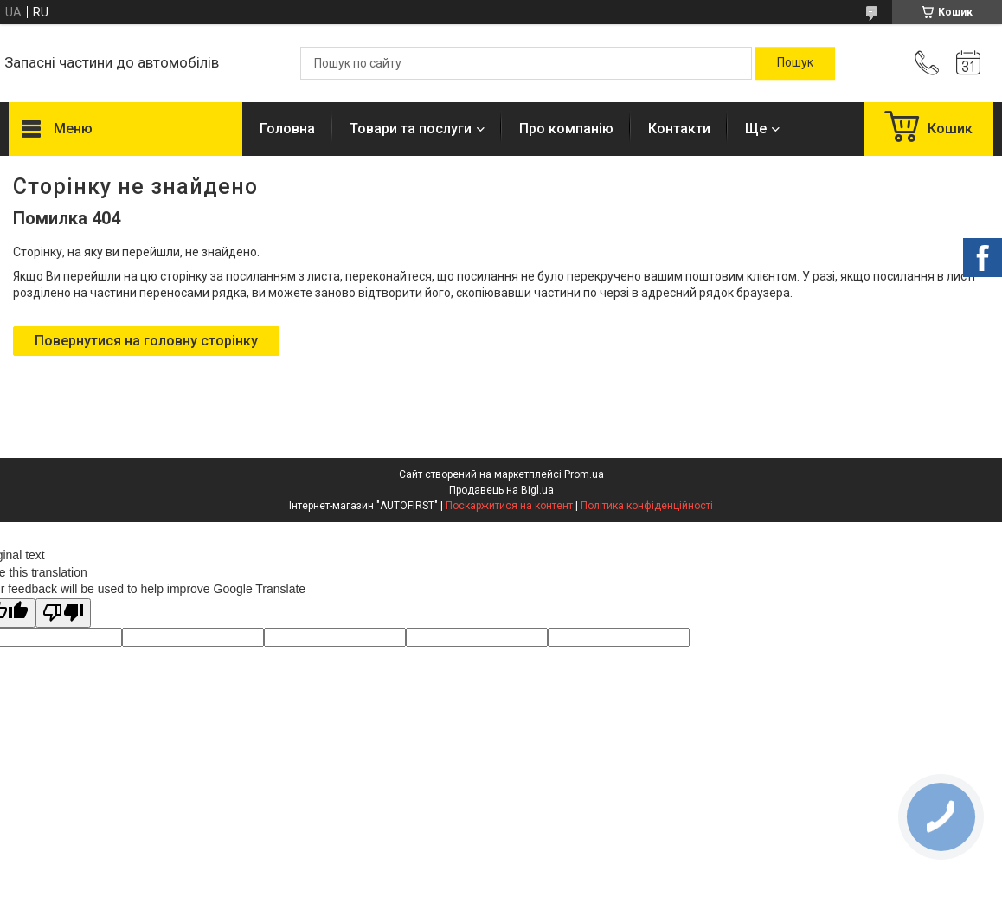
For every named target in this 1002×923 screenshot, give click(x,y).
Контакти (679, 128)
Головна (287, 128)
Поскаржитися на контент (509, 506)
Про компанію (566, 128)
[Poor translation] (63, 613)
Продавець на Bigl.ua (501, 490)
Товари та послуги (411, 128)
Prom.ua (584, 474)
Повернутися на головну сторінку (146, 340)
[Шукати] (795, 63)
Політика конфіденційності (647, 506)
